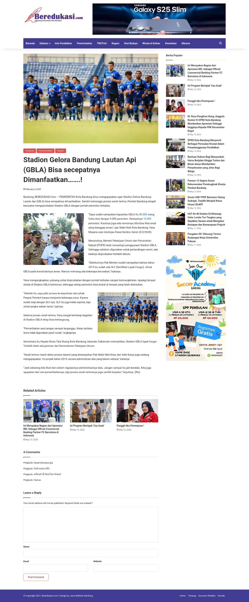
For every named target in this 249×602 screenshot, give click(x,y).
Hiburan (185, 43)
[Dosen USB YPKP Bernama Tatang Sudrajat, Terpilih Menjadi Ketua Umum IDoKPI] (175, 201)
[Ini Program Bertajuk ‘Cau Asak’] (91, 410)
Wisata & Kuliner (151, 43)
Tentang (192, 595)
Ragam (115, 43)
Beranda (30, 43)
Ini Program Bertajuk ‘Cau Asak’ (87, 425)
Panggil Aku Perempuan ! (130, 425)
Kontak (221, 595)
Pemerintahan (84, 43)
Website (98, 561)
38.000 (143, 214)
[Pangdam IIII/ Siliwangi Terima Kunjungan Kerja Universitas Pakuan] (175, 238)
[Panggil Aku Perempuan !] (137, 410)
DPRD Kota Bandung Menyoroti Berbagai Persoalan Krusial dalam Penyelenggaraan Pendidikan (206, 144)
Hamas (37, 480)
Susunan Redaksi (206, 595)
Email (26, 561)
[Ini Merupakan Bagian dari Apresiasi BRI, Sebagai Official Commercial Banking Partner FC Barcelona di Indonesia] (44, 410)
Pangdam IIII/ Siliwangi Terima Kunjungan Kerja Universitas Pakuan (204, 238)
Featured (29, 150)
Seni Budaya (131, 43)
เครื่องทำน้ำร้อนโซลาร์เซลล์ (47, 474)
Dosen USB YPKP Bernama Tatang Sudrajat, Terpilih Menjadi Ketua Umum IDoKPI (206, 201)
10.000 (147, 218)
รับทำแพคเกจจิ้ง (41, 468)
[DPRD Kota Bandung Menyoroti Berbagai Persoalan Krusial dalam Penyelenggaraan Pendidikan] (175, 144)
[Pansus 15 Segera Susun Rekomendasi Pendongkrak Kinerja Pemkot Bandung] (175, 185)
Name (26, 546)
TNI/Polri (102, 43)
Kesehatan (171, 43)
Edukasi (44, 43)
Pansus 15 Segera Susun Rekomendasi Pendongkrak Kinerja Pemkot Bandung (206, 184)
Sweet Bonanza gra (43, 462)
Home (183, 595)
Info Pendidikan (63, 43)
